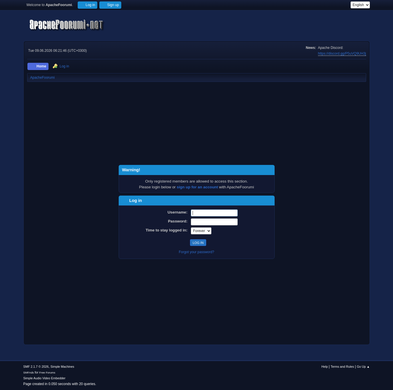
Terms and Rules (342, 366)
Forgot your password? (196, 252)
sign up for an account (197, 187)
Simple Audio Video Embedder (44, 378)
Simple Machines (62, 366)
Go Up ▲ (363, 366)
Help (324, 366)
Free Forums (47, 372)
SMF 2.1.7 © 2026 (36, 366)
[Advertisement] (196, 124)
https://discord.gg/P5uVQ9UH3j (342, 53)
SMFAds (28, 372)
